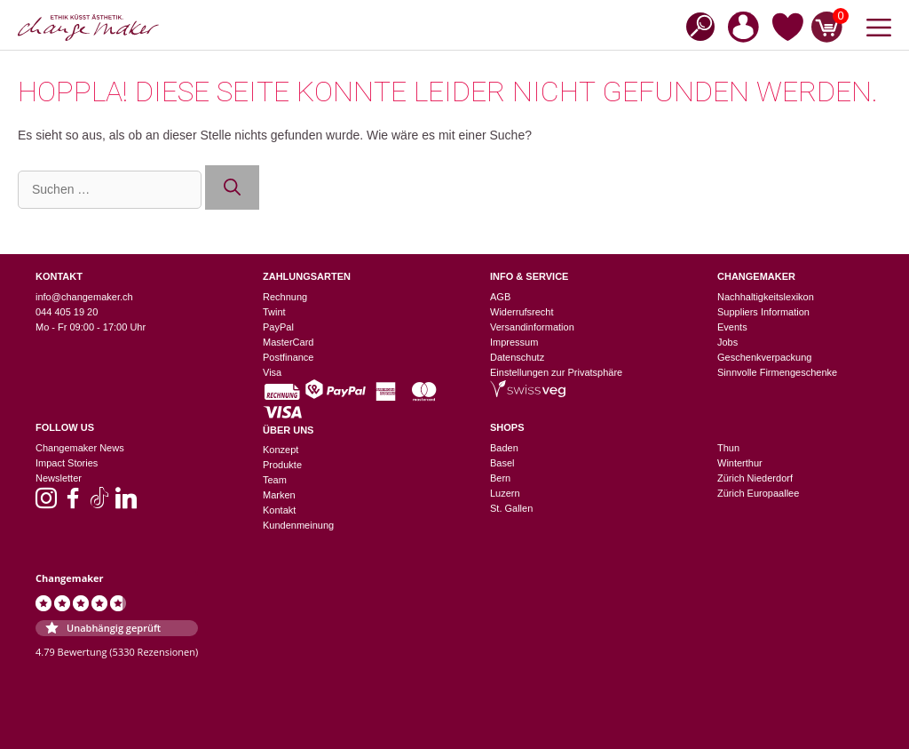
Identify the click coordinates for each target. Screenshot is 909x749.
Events (732, 327)
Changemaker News (80, 447)
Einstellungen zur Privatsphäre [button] (556, 372)
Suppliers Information (763, 312)
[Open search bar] (695, 25)
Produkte (282, 464)
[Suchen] (232, 188)
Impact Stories (67, 463)
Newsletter (59, 478)
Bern (500, 478)
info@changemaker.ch (84, 296)
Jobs (727, 342)
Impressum (514, 342)
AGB (500, 296)
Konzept (280, 449)
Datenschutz (517, 357)
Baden (504, 447)
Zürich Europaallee (758, 493)
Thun (728, 447)
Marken (279, 495)
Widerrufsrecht (522, 312)
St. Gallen (511, 508)
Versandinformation (532, 327)
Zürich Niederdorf (755, 478)
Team (275, 479)
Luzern (505, 493)
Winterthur (740, 463)
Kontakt (279, 510)
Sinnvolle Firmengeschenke (777, 372)
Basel (502, 463)
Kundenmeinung (298, 525)
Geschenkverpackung (764, 357)
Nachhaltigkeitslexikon (765, 296)
